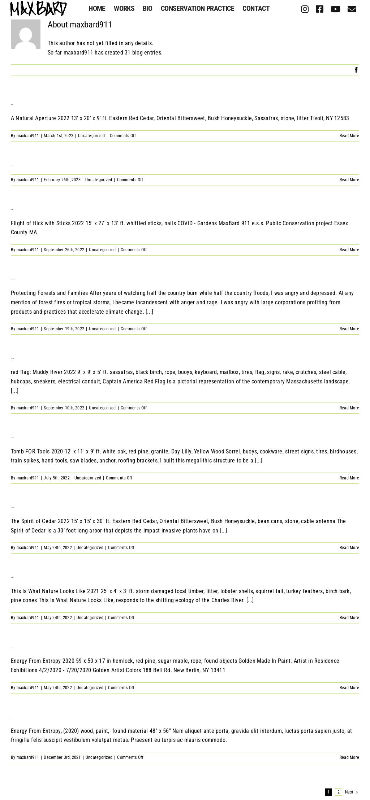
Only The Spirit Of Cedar (12, 507)
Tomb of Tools (12, 437)
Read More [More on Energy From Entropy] (349, 687)
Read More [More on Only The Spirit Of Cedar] (349, 547)
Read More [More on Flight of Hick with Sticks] (349, 249)
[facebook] (319, 9)
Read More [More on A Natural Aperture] (349, 135)
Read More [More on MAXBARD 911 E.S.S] (349, 328)
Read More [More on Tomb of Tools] (349, 478)
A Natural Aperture (11, 104)
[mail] (352, 9)
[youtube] (335, 9)
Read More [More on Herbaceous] (349, 179)
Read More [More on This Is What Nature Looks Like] (349, 617)
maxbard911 (28, 135)
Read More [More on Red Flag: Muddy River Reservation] (349, 407)
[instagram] (305, 9)
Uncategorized (91, 135)
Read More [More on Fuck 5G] (349, 757)
